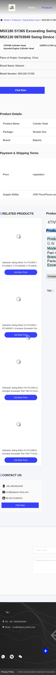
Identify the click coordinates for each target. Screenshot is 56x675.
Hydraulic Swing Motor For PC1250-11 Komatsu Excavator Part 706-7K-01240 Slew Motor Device (20, 391)
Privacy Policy (7, 672)
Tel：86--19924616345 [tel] (14, 621)
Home (31, 7)
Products (47, 7)
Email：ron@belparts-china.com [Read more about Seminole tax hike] (18, 627)
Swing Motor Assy (31, 20)
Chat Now (22, 90)
